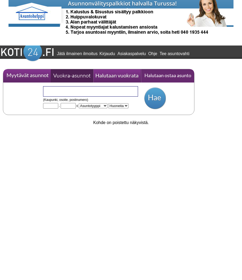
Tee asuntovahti (174, 53)
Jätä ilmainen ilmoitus (77, 53)
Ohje (152, 53)
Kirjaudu (107, 53)
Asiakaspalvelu (132, 53)
